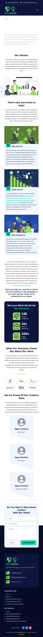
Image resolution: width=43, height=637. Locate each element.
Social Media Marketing (21, 200)
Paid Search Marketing (13, 616)
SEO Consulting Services (13, 614)
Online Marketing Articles (13, 601)
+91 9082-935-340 (13, 2)
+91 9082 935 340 (16, 573)
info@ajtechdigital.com (29, 2)
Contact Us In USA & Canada (14, 604)
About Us (8, 596)
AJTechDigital (21, 632)
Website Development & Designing (16, 621)
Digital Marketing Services (21, 285)
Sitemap (21, 634)
